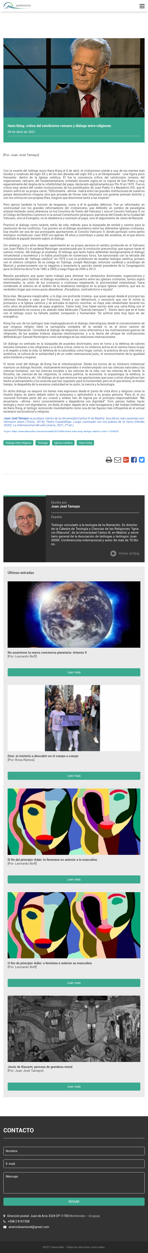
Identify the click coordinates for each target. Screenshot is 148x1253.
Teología (43, 442)
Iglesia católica (63, 442)
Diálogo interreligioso (18, 442)
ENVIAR (74, 1202)
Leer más (74, 672)
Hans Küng (85, 442)
